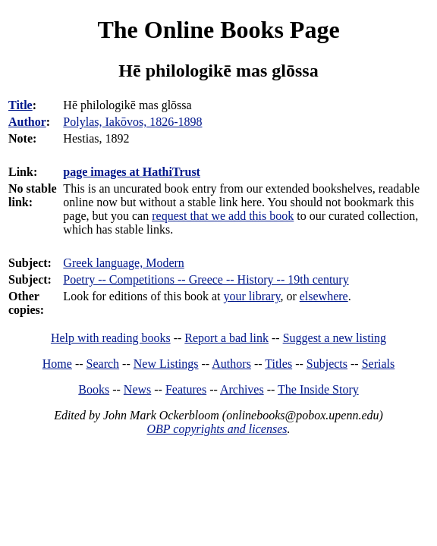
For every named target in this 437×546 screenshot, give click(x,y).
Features (185, 389)
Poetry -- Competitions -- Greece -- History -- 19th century (205, 279)
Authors (231, 363)
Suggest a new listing (334, 337)
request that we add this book (223, 215)
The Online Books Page (218, 29)
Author (27, 121)
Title (20, 105)
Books (93, 389)
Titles (278, 363)
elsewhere (324, 296)
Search (103, 363)
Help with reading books (111, 337)
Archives (242, 389)
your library (251, 296)
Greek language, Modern (123, 262)
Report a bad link (226, 337)
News (137, 389)
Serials (378, 363)
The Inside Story (318, 389)
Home (57, 363)
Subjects (327, 363)
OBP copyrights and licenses (216, 428)
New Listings (166, 363)
